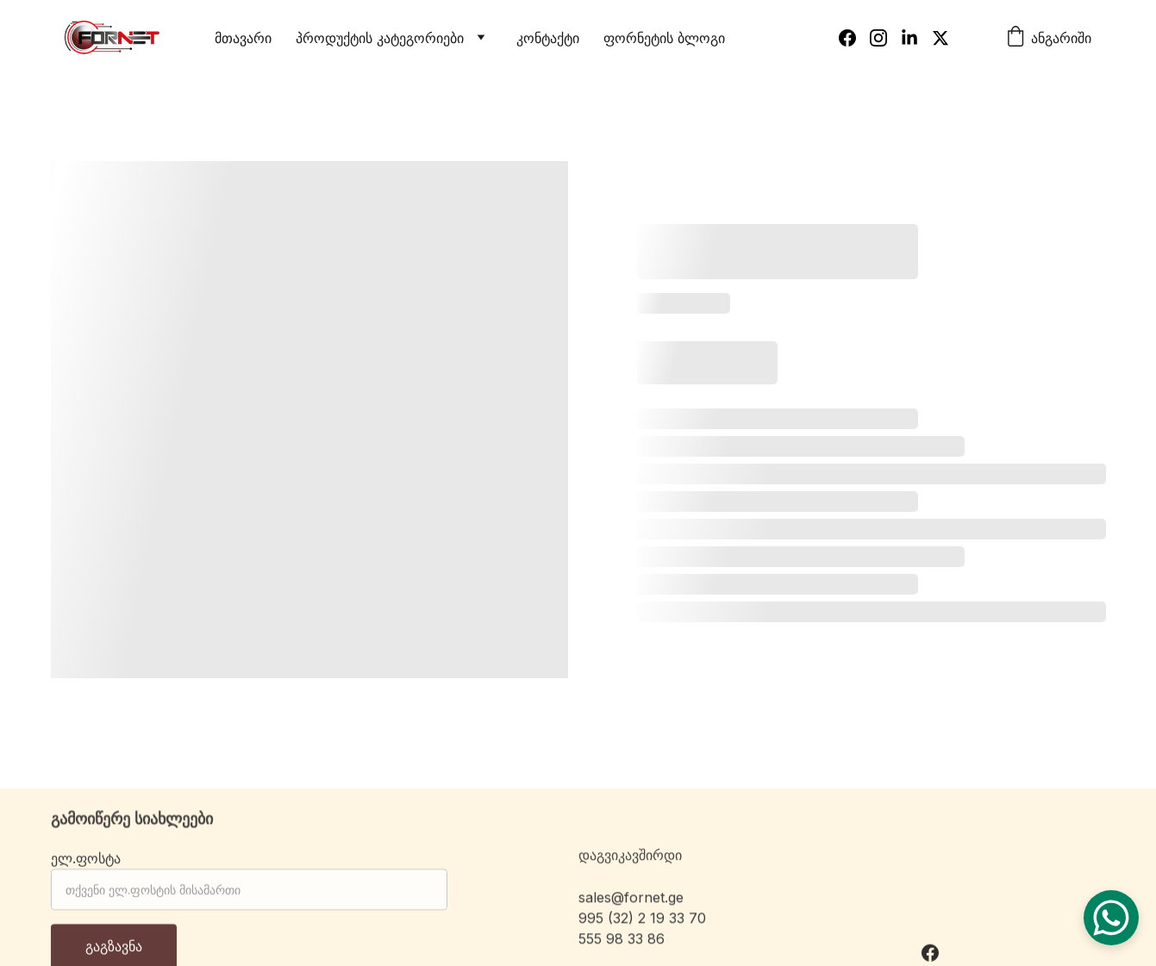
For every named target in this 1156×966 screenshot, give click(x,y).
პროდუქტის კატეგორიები (380, 38)
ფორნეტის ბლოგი (664, 38)
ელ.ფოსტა (86, 865)
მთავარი (243, 38)
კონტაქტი (547, 38)
